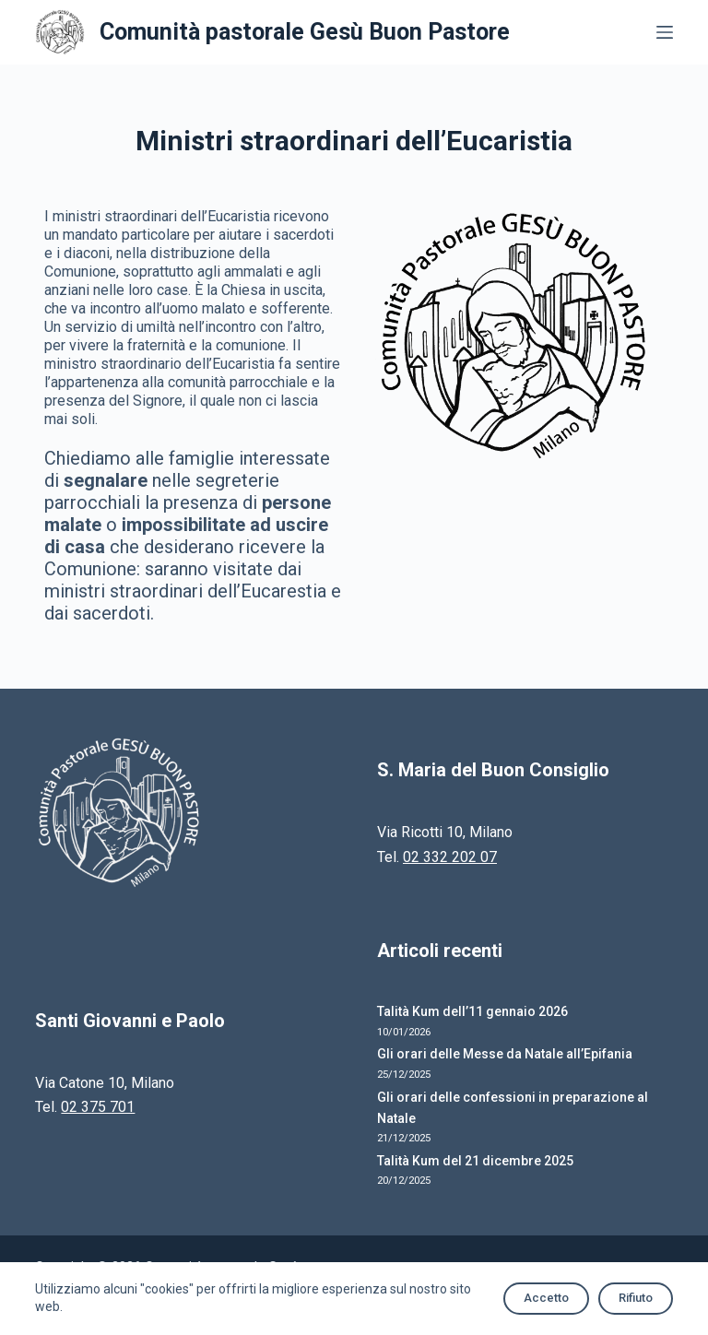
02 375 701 (98, 1107)
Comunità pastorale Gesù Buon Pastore (305, 31)
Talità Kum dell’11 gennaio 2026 (472, 1011)
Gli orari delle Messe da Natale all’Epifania (504, 1053)
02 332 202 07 (450, 857)
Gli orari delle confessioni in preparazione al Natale (512, 1108)
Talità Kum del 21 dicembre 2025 (475, 1160)
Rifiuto (636, 1298)
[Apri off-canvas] (664, 32)
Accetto (546, 1298)
